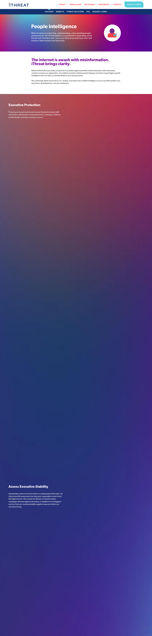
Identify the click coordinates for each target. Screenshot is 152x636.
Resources (104, 4)
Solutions (89, 4)
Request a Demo (134, 4)
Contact (117, 4)
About (62, 4)
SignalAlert (76, 4)
